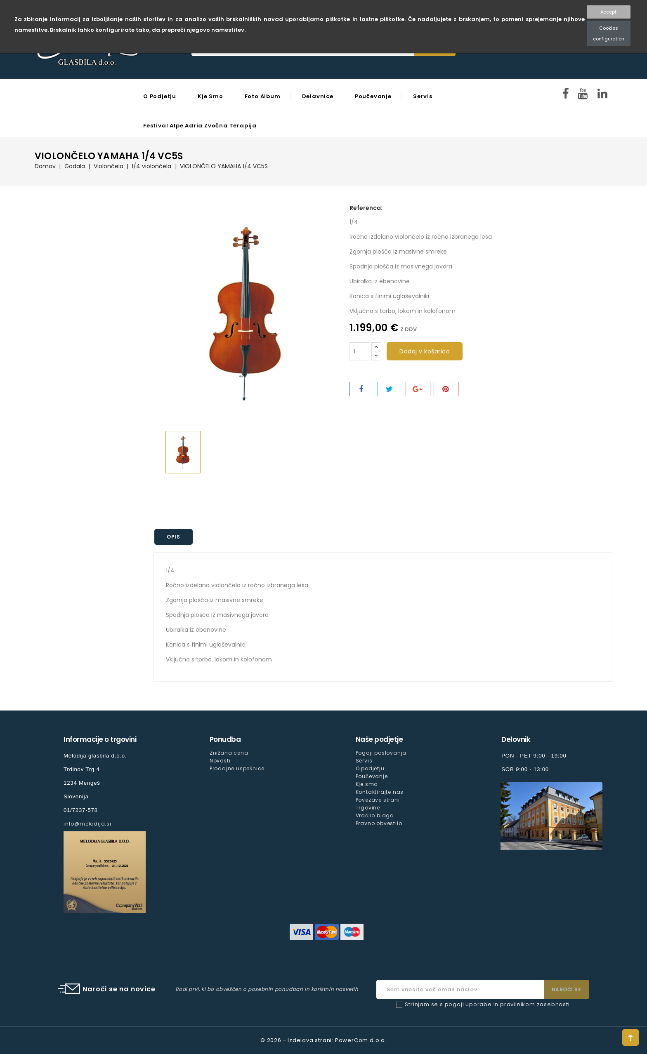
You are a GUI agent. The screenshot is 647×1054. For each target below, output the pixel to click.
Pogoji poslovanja (381, 752)
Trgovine (368, 807)
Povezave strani (378, 799)
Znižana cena (229, 752)
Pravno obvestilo (379, 823)
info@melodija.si (87, 823)
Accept (608, 12)
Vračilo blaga (375, 815)
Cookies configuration (608, 33)
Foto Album (263, 96)
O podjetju (159, 96)
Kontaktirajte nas (380, 791)
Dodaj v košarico (424, 351)
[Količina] (359, 351)
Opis (173, 536)
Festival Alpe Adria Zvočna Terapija (200, 125)
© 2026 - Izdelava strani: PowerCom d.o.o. (323, 1040)
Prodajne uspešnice (237, 768)
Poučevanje (373, 96)
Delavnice (317, 96)
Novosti (220, 760)
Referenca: (366, 208)
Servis (422, 96)
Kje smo (210, 96)
